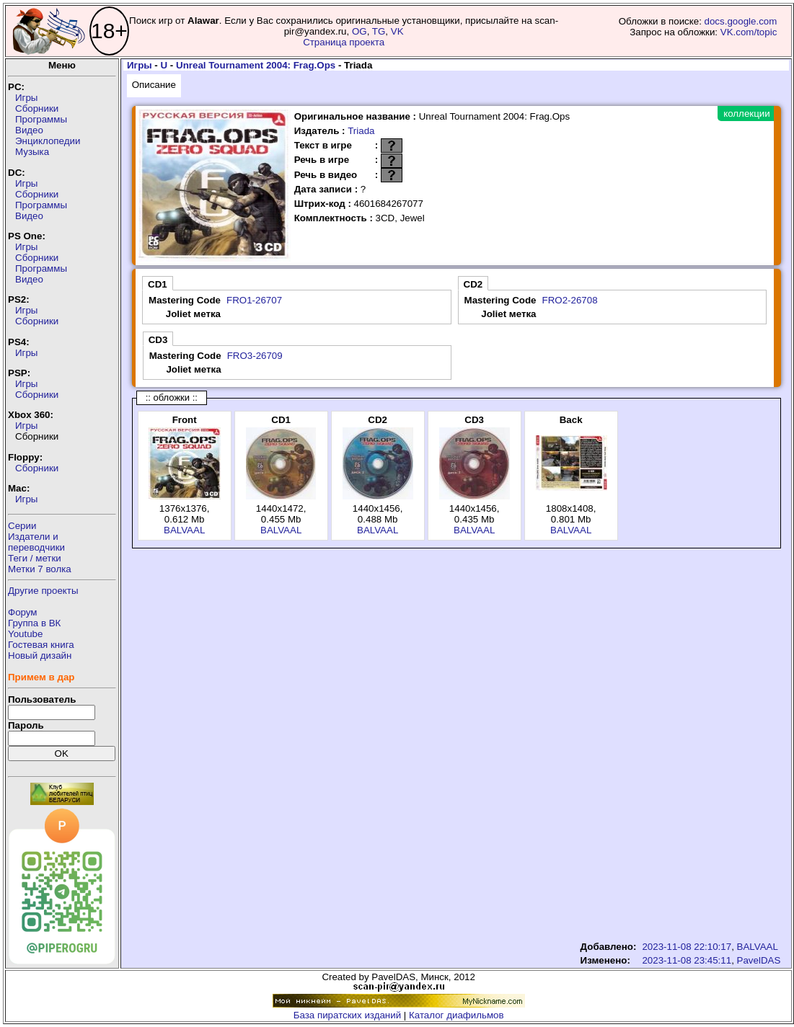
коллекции (746, 113)
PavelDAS (759, 960)
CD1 (157, 284)
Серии (22, 525)
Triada (361, 130)
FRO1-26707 (254, 300)
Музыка (32, 151)
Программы (41, 119)
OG (359, 31)
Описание (154, 84)
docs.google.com (741, 21)
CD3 (158, 339)
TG (379, 31)
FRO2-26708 (570, 300)
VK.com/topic (748, 32)
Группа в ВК (34, 623)
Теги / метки (34, 558)
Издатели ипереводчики (36, 542)
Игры (26, 97)
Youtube (25, 633)
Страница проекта (343, 42)
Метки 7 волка (39, 569)
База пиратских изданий (347, 1015)
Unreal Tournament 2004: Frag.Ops (255, 65)
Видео (29, 130)
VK (397, 31)
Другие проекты (43, 590)
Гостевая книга (41, 644)
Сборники (36, 108)
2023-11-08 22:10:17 (686, 946)
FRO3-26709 (255, 355)
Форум (23, 612)
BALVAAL (184, 530)
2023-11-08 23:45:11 (686, 960)
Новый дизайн (39, 655)
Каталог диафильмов (456, 1015)
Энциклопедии (47, 140)
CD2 (473, 284)
